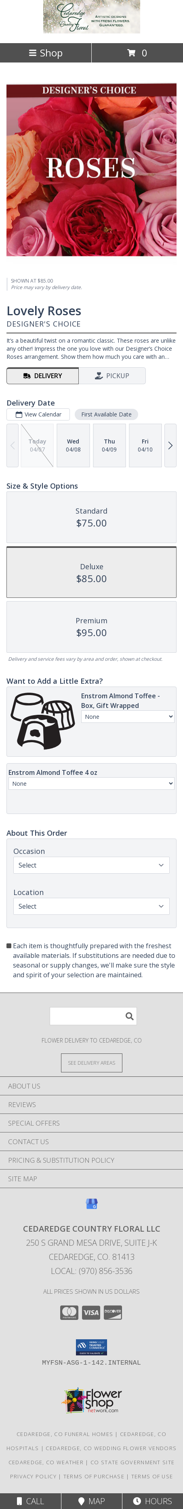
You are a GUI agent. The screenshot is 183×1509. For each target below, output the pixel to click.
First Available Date (106, 414)
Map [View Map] (91, 1501)
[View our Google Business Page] (91, 1207)
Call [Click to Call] (30, 1501)
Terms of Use (152, 1476)
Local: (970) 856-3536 (92, 1270)
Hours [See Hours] (152, 1501)
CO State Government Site (132, 1462)
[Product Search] (93, 1016)
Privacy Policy (33, 1476)
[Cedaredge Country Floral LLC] (91, 31)
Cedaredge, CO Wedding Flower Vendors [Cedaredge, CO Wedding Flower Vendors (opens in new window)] (111, 1448)
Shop (46, 52)
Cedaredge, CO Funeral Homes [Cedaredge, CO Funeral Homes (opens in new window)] (65, 1434)
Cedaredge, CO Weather (46, 1462)
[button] (91, 1347)
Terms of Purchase (93, 1476)
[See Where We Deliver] (91, 1062)
